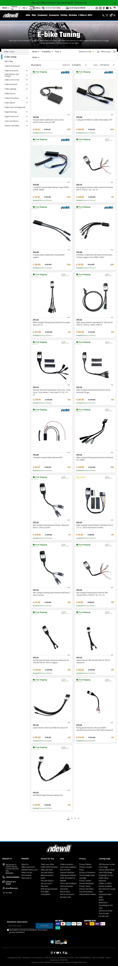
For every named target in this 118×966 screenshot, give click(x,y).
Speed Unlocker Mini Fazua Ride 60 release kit (50, 728)
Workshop (73, 16)
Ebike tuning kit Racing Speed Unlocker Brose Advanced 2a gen (93, 391)
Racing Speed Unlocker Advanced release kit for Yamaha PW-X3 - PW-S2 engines (51, 661)
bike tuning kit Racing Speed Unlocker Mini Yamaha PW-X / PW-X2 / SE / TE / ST (92, 594)
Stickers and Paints (12, 126)
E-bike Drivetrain (11, 84)
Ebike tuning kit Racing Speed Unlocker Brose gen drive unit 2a (51, 323)
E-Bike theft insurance (49, 867)
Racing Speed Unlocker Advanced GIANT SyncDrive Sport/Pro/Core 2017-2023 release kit (94, 729)
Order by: (66, 65)
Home (43, 29)
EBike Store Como (28, 867)
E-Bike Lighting (10, 89)
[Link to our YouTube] (57, 952)
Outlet (101, 900)
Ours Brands (26, 875)
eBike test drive (47, 870)
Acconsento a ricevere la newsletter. (28, 931)
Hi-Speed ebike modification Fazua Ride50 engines (48, 256)
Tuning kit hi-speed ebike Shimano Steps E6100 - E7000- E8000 (51, 188)
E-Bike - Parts (60, 29)
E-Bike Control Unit (12, 80)
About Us (25, 864)
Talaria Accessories (12, 66)
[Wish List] (107, 16)
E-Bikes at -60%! (85, 16)
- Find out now (80, 3)
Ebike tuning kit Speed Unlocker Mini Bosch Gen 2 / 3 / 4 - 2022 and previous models (94, 526)
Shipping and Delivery (68, 875)
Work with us (26, 878)
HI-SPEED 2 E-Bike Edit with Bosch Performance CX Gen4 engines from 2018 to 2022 (94, 256)
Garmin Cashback (105, 886)
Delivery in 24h (85, 51)
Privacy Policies (85, 864)
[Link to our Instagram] (51, 952)
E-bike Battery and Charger (12, 75)
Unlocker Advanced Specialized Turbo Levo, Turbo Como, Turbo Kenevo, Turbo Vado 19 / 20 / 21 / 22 (51, 392)
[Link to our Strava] (60, 952)
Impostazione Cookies (87, 894)
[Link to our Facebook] (54, 952)
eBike (28, 16)
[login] (114, 16)
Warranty (44, 886)
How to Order (65, 870)
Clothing (63, 16)
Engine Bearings (11, 112)
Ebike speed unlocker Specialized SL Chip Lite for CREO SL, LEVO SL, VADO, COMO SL (94, 323)
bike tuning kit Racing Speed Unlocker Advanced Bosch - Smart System (51, 526)
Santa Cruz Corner (105, 911)
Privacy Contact (85, 881)
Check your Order (47, 864)
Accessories (54, 16)
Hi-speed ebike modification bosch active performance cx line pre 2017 (48, 121)
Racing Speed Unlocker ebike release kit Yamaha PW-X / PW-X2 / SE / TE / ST (94, 188)
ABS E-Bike (9, 61)
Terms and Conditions (68, 883)
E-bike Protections (12, 98)
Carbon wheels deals (107, 870)
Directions (9, 873)
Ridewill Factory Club (29, 870)
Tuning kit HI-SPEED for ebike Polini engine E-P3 (94, 120)
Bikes (34, 16)
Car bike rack (103, 916)
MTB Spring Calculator (49, 889)
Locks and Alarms (11, 121)
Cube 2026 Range (105, 873)
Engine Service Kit (11, 116)
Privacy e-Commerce (87, 873)
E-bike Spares (10, 103)
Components (42, 16)
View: (95, 65)
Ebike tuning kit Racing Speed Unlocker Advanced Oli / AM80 (94, 458)
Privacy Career (85, 886)
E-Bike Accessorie (11, 70)
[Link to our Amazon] (63, 952)
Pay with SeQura (47, 873)
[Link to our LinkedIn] (66, 952)
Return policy (65, 892)
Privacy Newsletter (86, 883)
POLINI (36, 117)
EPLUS (79, 185)
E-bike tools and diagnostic (15, 107)
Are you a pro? (46, 883)
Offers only (105, 51)
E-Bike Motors (10, 93)
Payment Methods (67, 873)
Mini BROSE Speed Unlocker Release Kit (48, 795)
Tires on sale (104, 913)
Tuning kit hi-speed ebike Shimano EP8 (47, 457)
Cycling (50, 29)
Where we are (27, 873)
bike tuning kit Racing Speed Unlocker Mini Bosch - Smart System (52, 594)
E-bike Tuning (72, 29)
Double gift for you (106, 875)
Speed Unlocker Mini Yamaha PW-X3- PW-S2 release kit (93, 661)
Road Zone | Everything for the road (106, 905)
